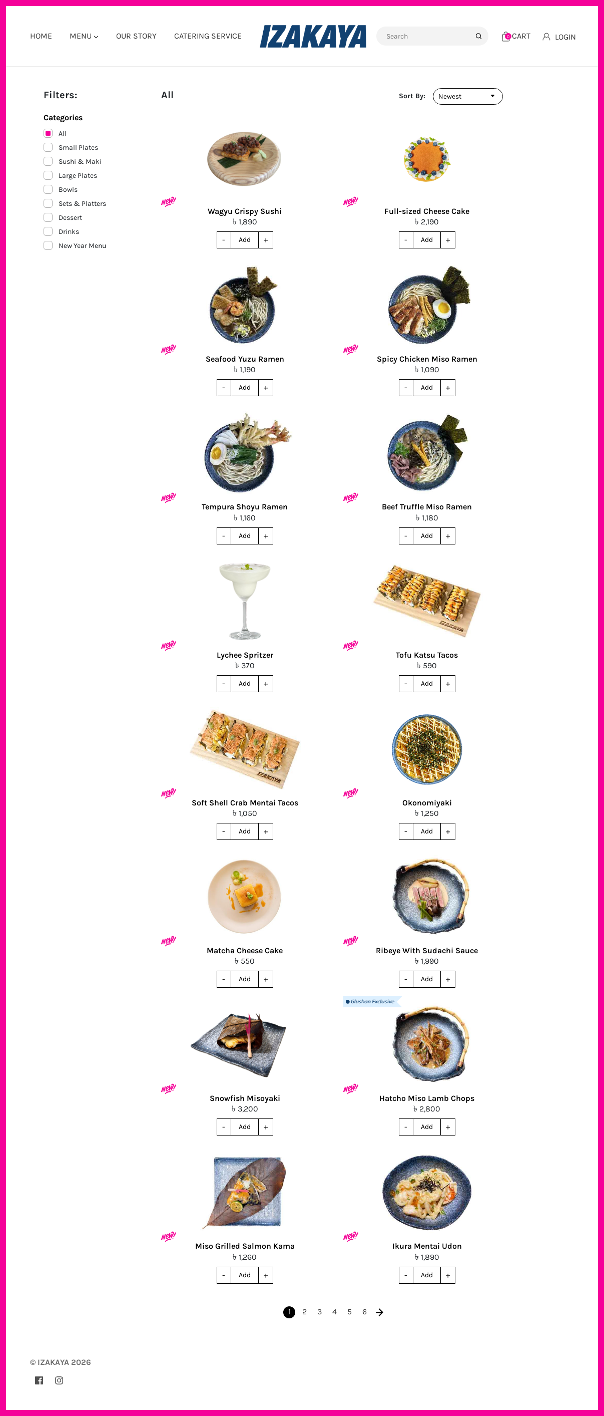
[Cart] (516, 36)
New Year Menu (75, 245)
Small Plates (71, 147)
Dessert (63, 217)
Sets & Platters (75, 203)
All (55, 133)
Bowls (61, 189)
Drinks (61, 231)
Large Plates (70, 175)
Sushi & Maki (73, 161)
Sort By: (412, 96)
